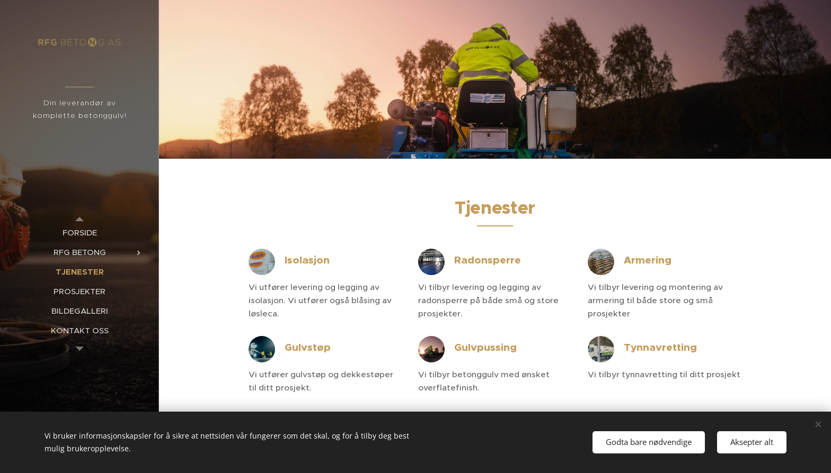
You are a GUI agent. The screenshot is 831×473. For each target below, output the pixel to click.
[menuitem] (79, 232)
